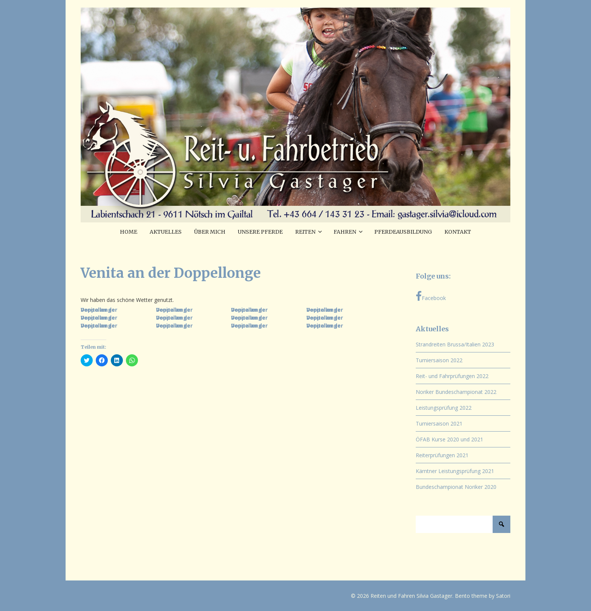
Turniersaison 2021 (439, 423)
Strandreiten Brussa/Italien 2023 (455, 344)
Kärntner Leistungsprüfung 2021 (455, 471)
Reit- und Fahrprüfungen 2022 (452, 376)
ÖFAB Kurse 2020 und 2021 (449, 439)
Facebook (431, 296)
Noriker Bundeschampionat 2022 (456, 391)
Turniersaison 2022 (439, 360)
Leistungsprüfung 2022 (444, 407)
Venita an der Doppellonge (99, 309)
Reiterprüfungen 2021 (442, 455)
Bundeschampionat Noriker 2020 (456, 486)
